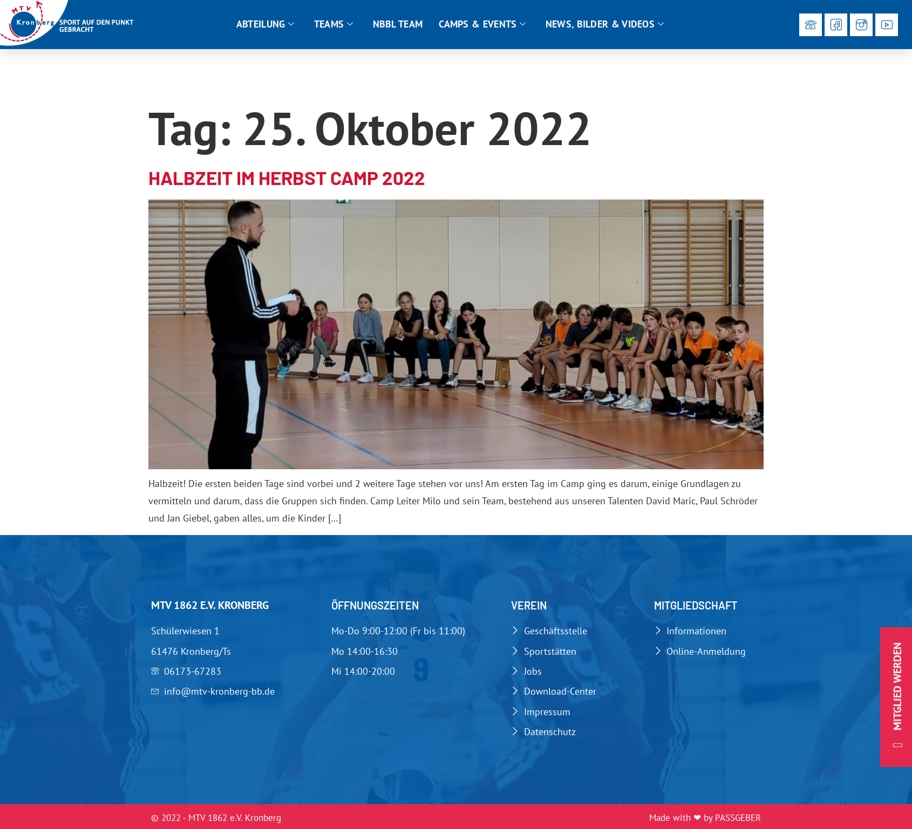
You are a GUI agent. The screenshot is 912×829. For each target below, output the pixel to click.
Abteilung (265, 24)
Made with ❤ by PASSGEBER (705, 818)
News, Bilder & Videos (605, 24)
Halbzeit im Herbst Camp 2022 (286, 177)
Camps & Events (482, 24)
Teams (333, 24)
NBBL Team (398, 24)
